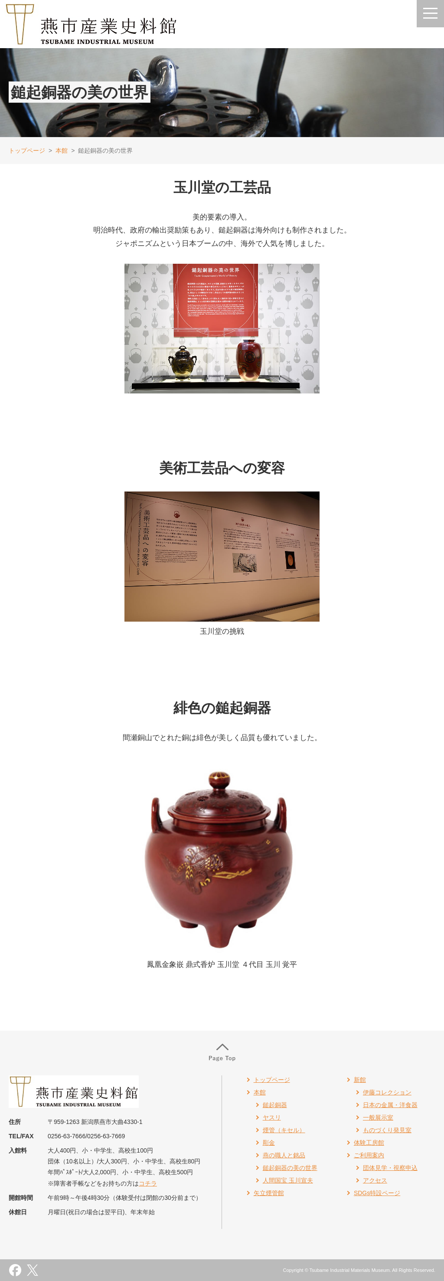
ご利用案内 (369, 1155)
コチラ (148, 1183)
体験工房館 (369, 1142)
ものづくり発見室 (387, 1130)
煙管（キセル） (284, 1130)
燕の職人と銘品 (284, 1155)
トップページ (27, 150)
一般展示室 (378, 1117)
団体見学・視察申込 (390, 1167)
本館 (62, 150)
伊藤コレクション (387, 1092)
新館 (360, 1079)
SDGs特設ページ (377, 1192)
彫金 (269, 1142)
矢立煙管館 (269, 1192)
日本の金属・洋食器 (390, 1104)
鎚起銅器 (275, 1104)
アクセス (375, 1180)
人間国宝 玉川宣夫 (288, 1180)
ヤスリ (272, 1117)
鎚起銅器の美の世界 (290, 1167)
